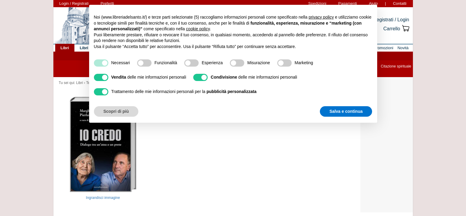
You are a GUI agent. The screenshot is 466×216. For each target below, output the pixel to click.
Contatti (400, 3)
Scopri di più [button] (116, 111)
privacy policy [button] (321, 17)
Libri (79, 83)
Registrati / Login (391, 19)
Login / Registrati (74, 3)
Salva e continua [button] (345, 111)
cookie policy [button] (198, 28)
